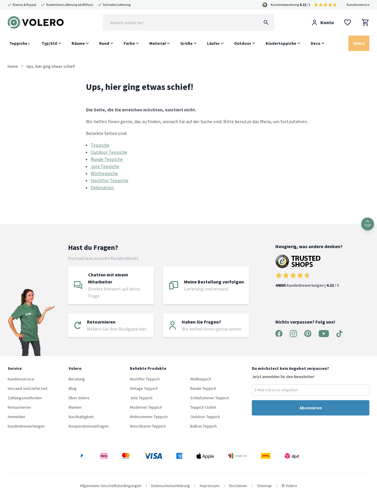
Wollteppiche (104, 173)
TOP (367, 223)
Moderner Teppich (146, 407)
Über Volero (79, 397)
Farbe (129, 43)
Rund (104, 43)
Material (157, 43)
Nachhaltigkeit (81, 416)
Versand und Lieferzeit (27, 388)
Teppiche (19, 43)
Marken (75, 407)
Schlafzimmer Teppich (209, 397)
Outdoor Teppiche (109, 152)
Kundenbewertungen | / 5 (309, 271)
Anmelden (16, 416)
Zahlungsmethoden (25, 397)
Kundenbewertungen (26, 426)
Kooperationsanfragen (89, 426)
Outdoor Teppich (205, 416)
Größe (186, 43)
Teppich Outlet (203, 407)
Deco (315, 43)
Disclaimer (238, 485)
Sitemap (264, 485)
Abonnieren (311, 407)
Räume (78, 43)
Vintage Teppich (144, 388)
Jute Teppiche (105, 166)
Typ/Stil (49, 43)
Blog (73, 388)
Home (13, 66)
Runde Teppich (203, 388)
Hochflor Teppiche (109, 180)
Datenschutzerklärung (170, 485)
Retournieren (19, 407)
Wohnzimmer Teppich (149, 416)
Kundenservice (358, 4)
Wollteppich (200, 379)
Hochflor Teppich (145, 379)
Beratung (77, 379)
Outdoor (242, 43)
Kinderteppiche (281, 43)
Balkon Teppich (203, 426)
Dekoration (102, 187)
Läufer (213, 43)
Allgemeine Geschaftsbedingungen (110, 485)
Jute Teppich (141, 397)
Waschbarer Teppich (148, 426)
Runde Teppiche (107, 159)
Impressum (209, 485)
